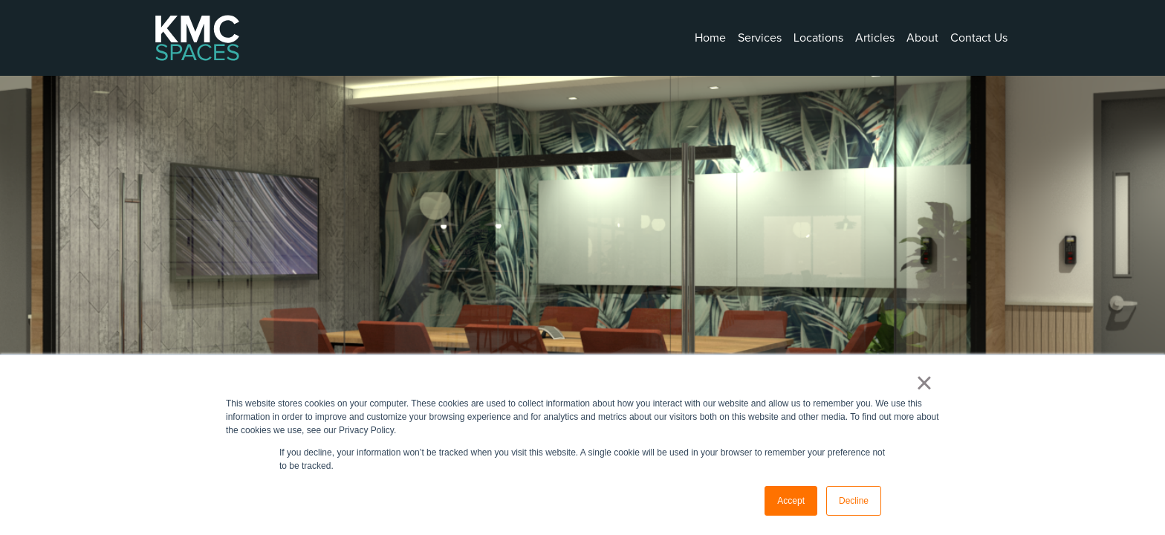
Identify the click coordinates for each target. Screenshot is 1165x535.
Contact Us (978, 38)
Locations (818, 38)
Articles (875, 38)
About (922, 38)
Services (760, 38)
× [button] (923, 382)
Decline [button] (854, 501)
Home (710, 38)
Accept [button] (791, 501)
